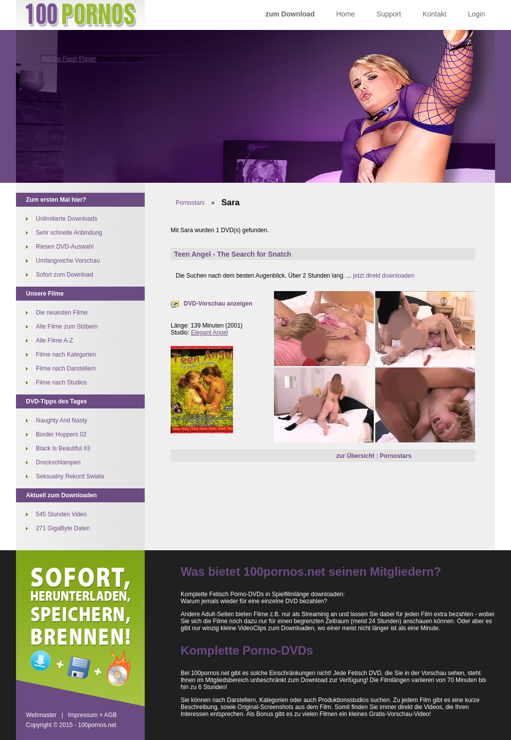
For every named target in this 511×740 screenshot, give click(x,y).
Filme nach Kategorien (66, 354)
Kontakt (434, 14)
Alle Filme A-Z (54, 340)
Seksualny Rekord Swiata (70, 476)
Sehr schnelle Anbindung (69, 232)
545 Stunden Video (61, 514)
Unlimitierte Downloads (66, 218)
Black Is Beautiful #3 (63, 448)
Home (345, 14)
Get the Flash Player (68, 58)
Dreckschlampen (58, 462)
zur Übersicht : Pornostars (374, 455)
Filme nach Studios (61, 382)
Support (389, 14)
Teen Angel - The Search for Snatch (232, 254)
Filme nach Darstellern (66, 368)
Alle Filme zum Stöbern (67, 326)
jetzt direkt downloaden (384, 275)
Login (476, 14)
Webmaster (41, 715)
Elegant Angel (209, 332)
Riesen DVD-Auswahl (64, 246)
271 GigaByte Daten (63, 528)
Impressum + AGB (92, 715)
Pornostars (190, 202)
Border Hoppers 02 (61, 434)
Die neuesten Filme (61, 312)
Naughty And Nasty (61, 420)
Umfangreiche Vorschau (68, 260)
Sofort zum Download (64, 274)
